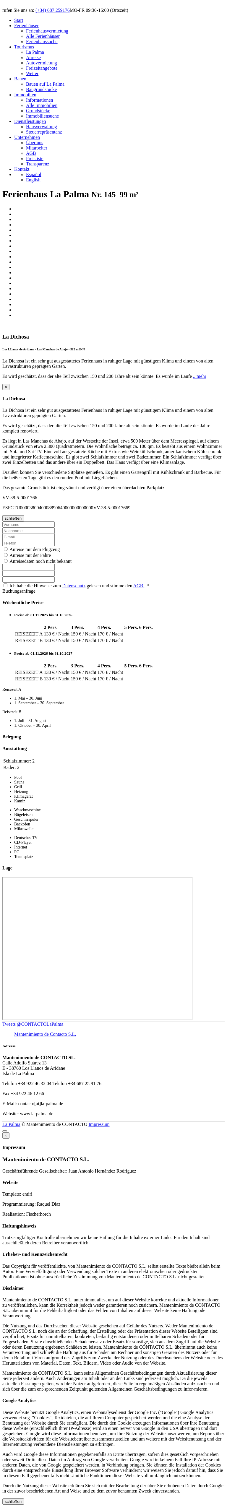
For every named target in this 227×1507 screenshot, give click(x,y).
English (33, 179)
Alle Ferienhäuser (43, 36)
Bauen (20, 78)
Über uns (34, 142)
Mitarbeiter (36, 147)
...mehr (199, 376)
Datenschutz (73, 585)
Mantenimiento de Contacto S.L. (45, 1034)
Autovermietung (41, 62)
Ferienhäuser (26, 25)
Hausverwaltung (41, 126)
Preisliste (34, 158)
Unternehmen (27, 137)
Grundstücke (38, 110)
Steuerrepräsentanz (44, 131)
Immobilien (25, 94)
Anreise (33, 57)
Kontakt (22, 169)
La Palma (35, 52)
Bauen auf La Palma (45, 84)
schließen (13, 518)
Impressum (98, 1124)
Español (33, 174)
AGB (31, 153)
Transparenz (37, 163)
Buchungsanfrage (18, 591)
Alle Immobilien (41, 105)
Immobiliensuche (42, 115)
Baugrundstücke (41, 89)
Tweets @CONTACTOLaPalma (32, 1024)
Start (18, 20)
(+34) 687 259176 (52, 10)
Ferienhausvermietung (47, 30)
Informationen (39, 100)
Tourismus (24, 46)
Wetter (32, 73)
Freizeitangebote (42, 68)
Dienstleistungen (30, 121)
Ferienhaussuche (42, 41)
